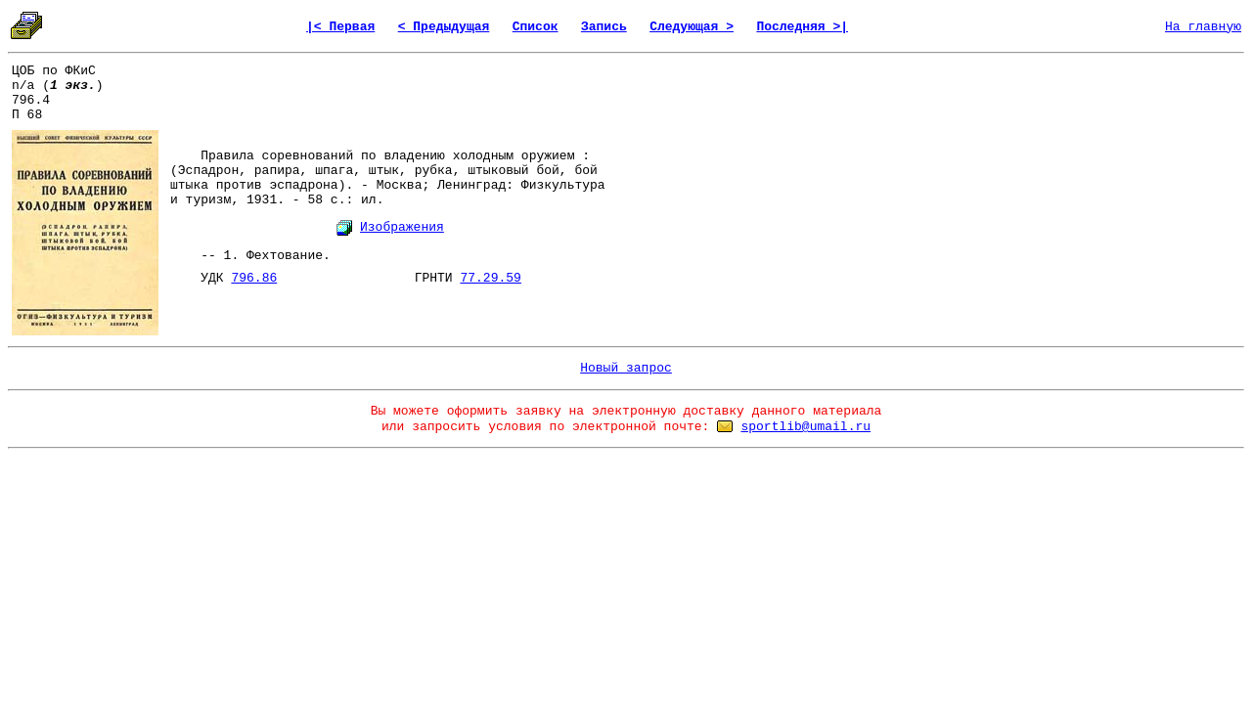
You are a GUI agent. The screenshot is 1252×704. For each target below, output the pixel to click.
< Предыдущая (444, 27)
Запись (604, 27)
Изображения (402, 227)
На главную (1203, 27)
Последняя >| (802, 27)
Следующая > (691, 27)
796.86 (254, 278)
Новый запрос (626, 368)
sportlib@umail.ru (805, 426)
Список (536, 27)
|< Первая (340, 27)
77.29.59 (490, 278)
